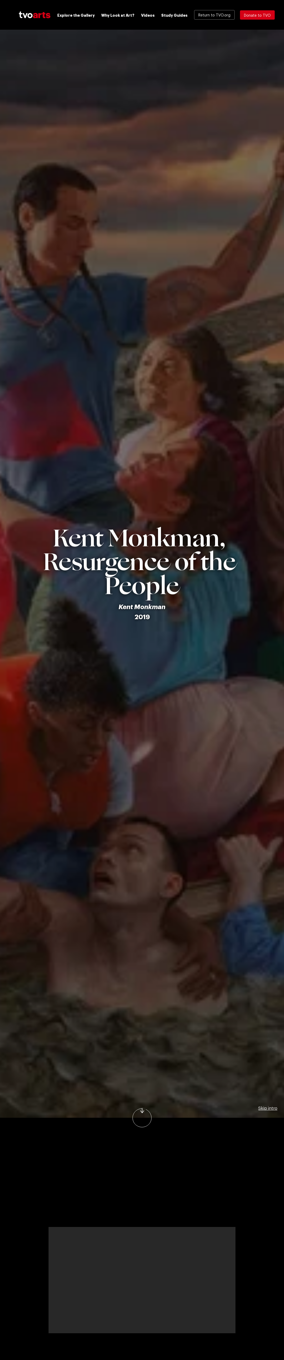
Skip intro (267, 1108)
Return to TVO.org (214, 14)
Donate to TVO (257, 14)
